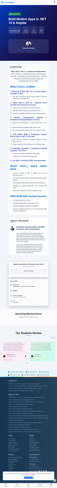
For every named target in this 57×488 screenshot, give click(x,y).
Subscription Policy (34, 447)
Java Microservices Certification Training (18, 427)
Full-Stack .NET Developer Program (33, 388)
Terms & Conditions (34, 442)
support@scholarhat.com (35, 468)
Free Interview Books (13, 449)
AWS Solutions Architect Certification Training (20, 409)
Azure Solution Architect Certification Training (20, 418)
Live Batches (11, 468)
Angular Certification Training (15, 402)
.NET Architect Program (33, 384)
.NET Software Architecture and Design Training (20, 400)
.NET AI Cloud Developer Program (17, 384)
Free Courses (11, 440)
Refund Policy (32, 445)
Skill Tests (11, 463)
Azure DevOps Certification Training (38, 416)
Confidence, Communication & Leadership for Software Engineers (25, 422)
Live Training (11, 438)
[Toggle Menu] (28, 485)
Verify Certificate (33, 449)
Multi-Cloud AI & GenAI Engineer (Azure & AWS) (20, 391)
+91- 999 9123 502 (34, 459)
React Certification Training (15, 431)
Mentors (10, 466)
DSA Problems (12, 445)
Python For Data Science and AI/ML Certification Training (23, 429)
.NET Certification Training (15, 397)
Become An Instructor (34, 451)
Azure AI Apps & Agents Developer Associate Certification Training (25, 411)
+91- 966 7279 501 (34, 466)
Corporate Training (13, 451)
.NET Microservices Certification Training (33, 397)
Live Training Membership (15, 457)
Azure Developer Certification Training (18, 416)
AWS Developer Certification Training (17, 406)
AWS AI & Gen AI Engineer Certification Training (20, 404)
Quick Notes (11, 447)
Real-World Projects (13, 444)
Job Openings (12, 464)
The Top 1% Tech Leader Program (32, 431)
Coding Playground (13, 461)
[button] (27, 363)
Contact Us (32, 440)
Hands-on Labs (12, 442)
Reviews (10, 470)
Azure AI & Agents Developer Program (37, 386)
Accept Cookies (28, 477)
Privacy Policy (32, 444)
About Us (31, 438)
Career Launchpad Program (15, 420)
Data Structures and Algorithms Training (18, 425)
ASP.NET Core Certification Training (34, 402)
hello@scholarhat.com (35, 461)
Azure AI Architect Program (15, 388)
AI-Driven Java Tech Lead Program (17, 386)
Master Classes (12, 459)
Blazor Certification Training (40, 418)
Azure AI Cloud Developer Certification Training (20, 413)
